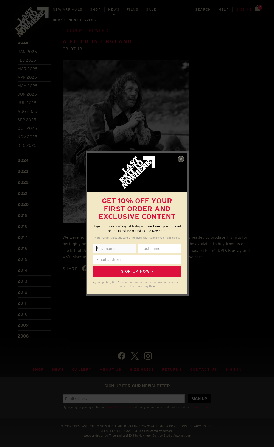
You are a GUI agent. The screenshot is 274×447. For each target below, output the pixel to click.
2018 (23, 226)
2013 (22, 281)
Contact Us (203, 369)
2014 (22, 270)
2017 (22, 237)
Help (224, 9)
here (198, 257)
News (113, 9)
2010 (22, 314)
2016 (22, 248)
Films (133, 9)
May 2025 (28, 85)
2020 (23, 204)
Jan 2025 (27, 51)
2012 (22, 292)
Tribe (112, 435)
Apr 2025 (27, 77)
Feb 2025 (27, 60)
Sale (151, 9)
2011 (22, 303)
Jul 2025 (27, 102)
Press (90, 20)
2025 (23, 42)
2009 (23, 325)
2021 (22, 193)
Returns (172, 369)
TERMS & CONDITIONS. (172, 426)
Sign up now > (137, 271)
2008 (23, 336)
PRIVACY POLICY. (201, 426)
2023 (23, 171)
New (68, 9)
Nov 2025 (27, 136)
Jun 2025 (27, 94)
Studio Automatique (177, 435)
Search (203, 9)
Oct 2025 (27, 128)
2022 (23, 182)
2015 (22, 259)
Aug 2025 (27, 111)
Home (58, 20)
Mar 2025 (28, 68)
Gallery (81, 369)
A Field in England (98, 41)
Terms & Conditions (118, 407)
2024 (23, 160)
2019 (22, 215)
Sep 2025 (27, 119)
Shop (95, 9)
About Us (111, 369)
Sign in (243, 9)
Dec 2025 (27, 145)
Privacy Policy (200, 407)
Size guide (142, 369)
